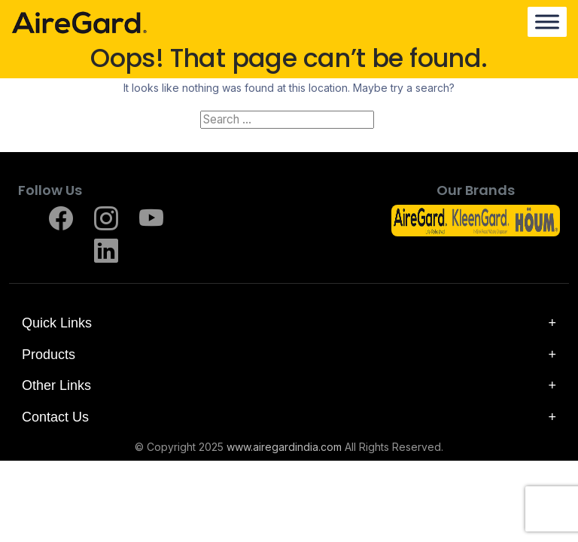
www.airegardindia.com (284, 447)
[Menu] (547, 22)
